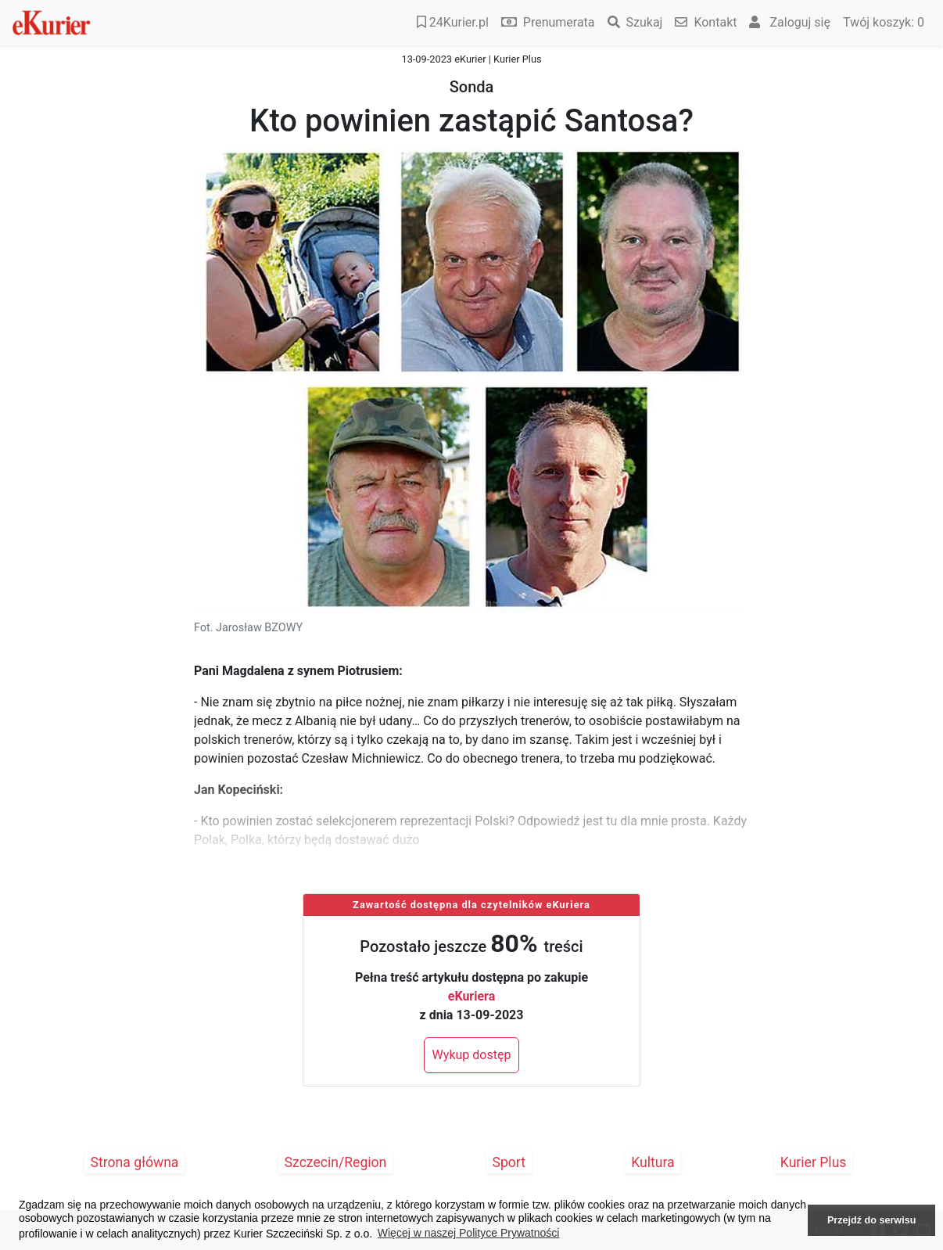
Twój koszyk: (883, 22)
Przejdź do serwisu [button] (871, 1220)
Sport (509, 1162)
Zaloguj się (789, 22)
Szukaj (635, 22)
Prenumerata (548, 22)
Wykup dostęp (471, 1054)
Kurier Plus (813, 1162)
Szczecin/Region (336, 1162)
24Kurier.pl (453, 22)
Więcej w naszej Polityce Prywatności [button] (469, 1233)
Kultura (652, 1162)
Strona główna (135, 1162)
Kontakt (706, 22)
